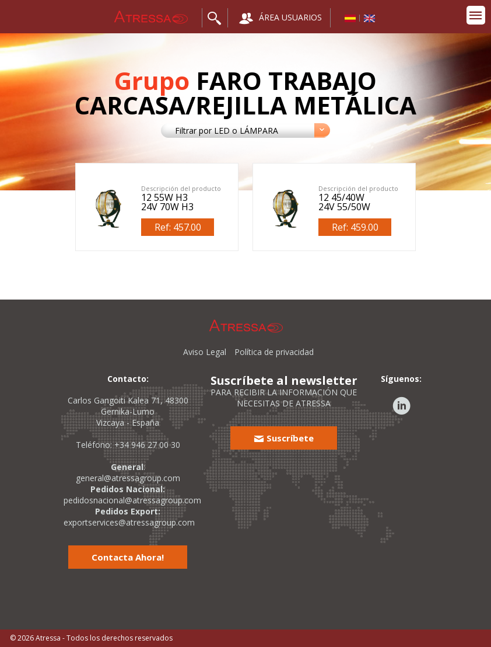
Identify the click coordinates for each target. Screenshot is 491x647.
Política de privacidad (274, 351)
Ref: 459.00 (355, 227)
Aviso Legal (204, 351)
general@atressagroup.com (128, 477)
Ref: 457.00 (178, 227)
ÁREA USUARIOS (280, 18)
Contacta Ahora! (128, 557)
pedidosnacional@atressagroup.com (132, 500)
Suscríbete (284, 438)
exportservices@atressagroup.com (129, 522)
